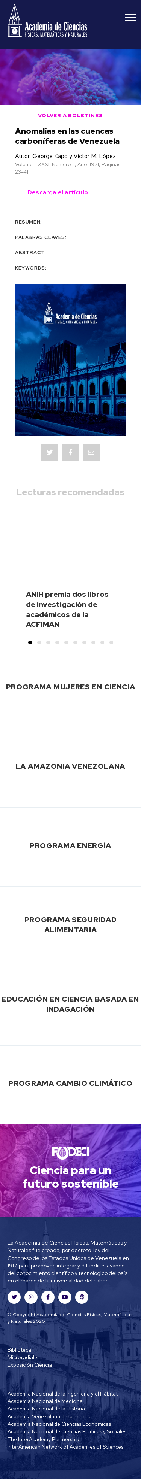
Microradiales (23, 1357)
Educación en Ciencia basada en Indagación (70, 1004)
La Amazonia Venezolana (70, 766)
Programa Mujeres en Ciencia (70, 687)
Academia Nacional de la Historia (46, 1408)
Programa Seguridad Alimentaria (70, 925)
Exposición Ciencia (30, 1364)
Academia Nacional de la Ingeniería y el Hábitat (63, 1393)
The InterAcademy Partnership (43, 1439)
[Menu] (130, 17)
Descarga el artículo (57, 192)
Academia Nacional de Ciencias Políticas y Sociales (67, 1431)
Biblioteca (19, 1349)
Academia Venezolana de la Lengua (50, 1416)
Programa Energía (70, 845)
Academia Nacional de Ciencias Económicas (59, 1424)
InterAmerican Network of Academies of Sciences (65, 1446)
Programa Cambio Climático (70, 1083)
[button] (30, 642)
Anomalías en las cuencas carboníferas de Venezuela (67, 136)
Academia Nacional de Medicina (45, 1401)
